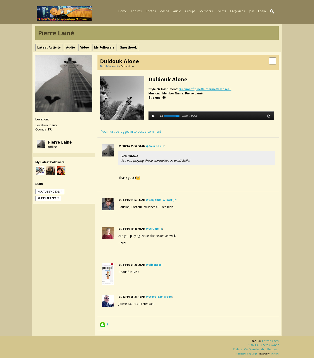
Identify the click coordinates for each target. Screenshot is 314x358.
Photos (151, 11)
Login (262, 11)
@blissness (154, 265)
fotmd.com (270, 341)
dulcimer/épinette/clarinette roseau (205, 89)
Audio (177, 11)
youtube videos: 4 (50, 191)
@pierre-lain (155, 146)
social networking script (246, 353)
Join (251, 11)
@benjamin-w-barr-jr (161, 200)
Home (122, 11)
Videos (164, 11)
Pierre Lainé (60, 142)
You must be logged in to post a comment (131, 131)
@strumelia (154, 229)
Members (206, 11)
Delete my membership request (256, 349)
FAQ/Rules (237, 11)
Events (221, 11)
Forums (136, 11)
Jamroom (274, 353)
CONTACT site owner (263, 345)
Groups (190, 11)
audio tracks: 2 (48, 198)
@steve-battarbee (159, 297)
